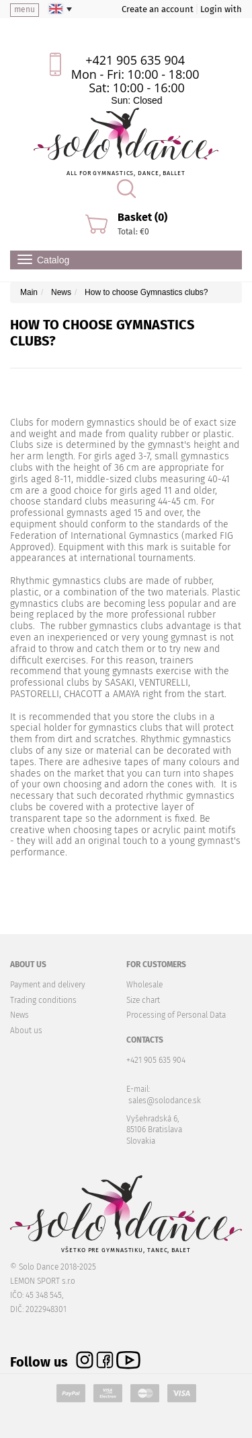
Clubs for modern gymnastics (72, 422)
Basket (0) (142, 217)
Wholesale (144, 984)
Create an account (158, 9)
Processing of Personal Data (176, 1015)
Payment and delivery (47, 984)
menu (24, 9)
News (19, 1015)
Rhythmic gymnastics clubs (68, 581)
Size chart (143, 1000)
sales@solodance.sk (164, 1100)
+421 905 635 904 (135, 60)
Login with (221, 9)
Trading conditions (43, 1000)
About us (26, 1030)
